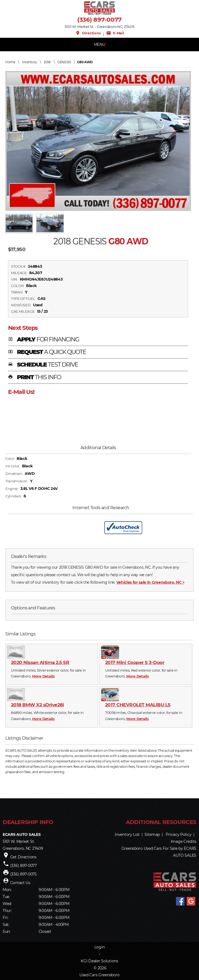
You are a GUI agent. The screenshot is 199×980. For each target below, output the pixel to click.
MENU (99, 44)
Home (10, 62)
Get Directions (23, 857)
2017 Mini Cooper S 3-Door (134, 662)
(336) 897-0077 (99, 20)
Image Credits (183, 841)
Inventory (29, 62)
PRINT (34, 377)
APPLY (43, 340)
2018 (47, 62)
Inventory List (127, 834)
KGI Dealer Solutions (99, 961)
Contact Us (20, 882)
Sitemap (152, 834)
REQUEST (47, 352)
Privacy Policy (178, 834)
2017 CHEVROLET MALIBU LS (138, 704)
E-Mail (115, 33)
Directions (88, 33)
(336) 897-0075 (23, 874)
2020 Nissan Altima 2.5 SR (40, 662)
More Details (43, 676)
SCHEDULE (43, 365)
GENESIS (64, 62)
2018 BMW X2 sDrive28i (37, 704)
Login (99, 947)
